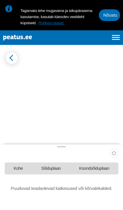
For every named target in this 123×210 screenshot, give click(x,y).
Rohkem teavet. (51, 23)
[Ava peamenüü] (116, 37)
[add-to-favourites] (114, 154)
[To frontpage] (32, 38)
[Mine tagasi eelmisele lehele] (11, 58)
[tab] (18, 168)
